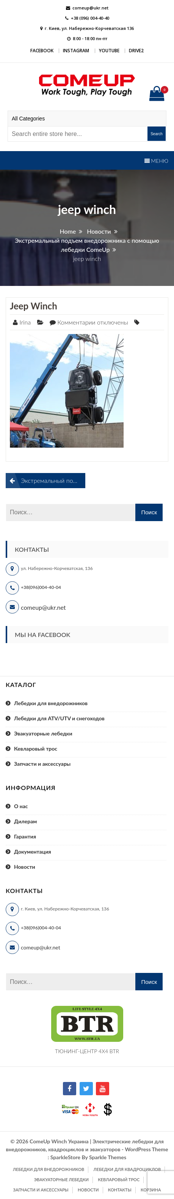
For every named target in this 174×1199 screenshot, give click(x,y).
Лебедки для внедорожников (51, 703)
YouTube (109, 50)
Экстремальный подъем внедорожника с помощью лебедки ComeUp (53, 480)
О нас (21, 806)
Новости (24, 866)
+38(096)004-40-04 (41, 587)
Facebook (41, 50)
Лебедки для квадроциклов (127, 1169)
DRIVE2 (136, 50)
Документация (32, 851)
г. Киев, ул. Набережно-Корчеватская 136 (89, 28)
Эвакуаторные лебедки (43, 733)
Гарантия (25, 836)
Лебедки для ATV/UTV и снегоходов (59, 718)
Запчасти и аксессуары (42, 763)
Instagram (76, 50)
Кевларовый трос (35, 748)
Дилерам (25, 821)
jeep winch (33, 305)
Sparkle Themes (107, 1157)
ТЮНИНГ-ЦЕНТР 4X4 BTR (87, 1051)
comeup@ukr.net (90, 8)
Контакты (120, 1189)
